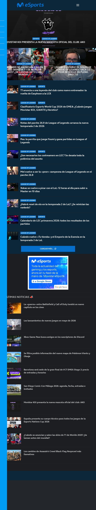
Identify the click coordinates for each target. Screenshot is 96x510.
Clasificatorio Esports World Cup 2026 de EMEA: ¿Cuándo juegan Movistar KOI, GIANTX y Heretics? (56, 108)
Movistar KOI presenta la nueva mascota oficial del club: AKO (45, 42)
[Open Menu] (77, 5)
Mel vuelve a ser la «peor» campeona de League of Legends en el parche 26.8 (56, 173)
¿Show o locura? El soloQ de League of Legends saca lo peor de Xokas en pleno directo (73, 71)
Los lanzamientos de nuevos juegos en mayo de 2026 (50, 320)
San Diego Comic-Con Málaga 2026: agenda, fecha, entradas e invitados (54, 387)
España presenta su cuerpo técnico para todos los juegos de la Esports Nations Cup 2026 (55, 420)
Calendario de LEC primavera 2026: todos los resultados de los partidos (54, 222)
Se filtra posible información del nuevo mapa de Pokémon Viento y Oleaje (57, 355)
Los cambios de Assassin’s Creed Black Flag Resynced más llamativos (52, 453)
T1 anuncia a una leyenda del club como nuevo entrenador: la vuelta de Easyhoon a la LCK (53, 92)
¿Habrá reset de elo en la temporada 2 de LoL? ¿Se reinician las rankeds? (54, 206)
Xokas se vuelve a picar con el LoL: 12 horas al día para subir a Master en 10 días (53, 189)
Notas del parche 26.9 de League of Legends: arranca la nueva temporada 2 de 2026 (54, 124)
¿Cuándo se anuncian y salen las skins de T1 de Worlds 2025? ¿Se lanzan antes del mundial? (24, 71)
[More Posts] (48, 249)
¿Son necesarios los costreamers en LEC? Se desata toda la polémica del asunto (52, 157)
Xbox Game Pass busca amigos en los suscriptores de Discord (54, 336)
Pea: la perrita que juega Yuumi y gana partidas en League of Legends (53, 140)
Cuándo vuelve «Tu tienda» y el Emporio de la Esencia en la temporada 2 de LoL (52, 238)
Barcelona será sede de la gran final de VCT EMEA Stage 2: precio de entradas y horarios (56, 371)
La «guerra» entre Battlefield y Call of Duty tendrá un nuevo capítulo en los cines (54, 306)
